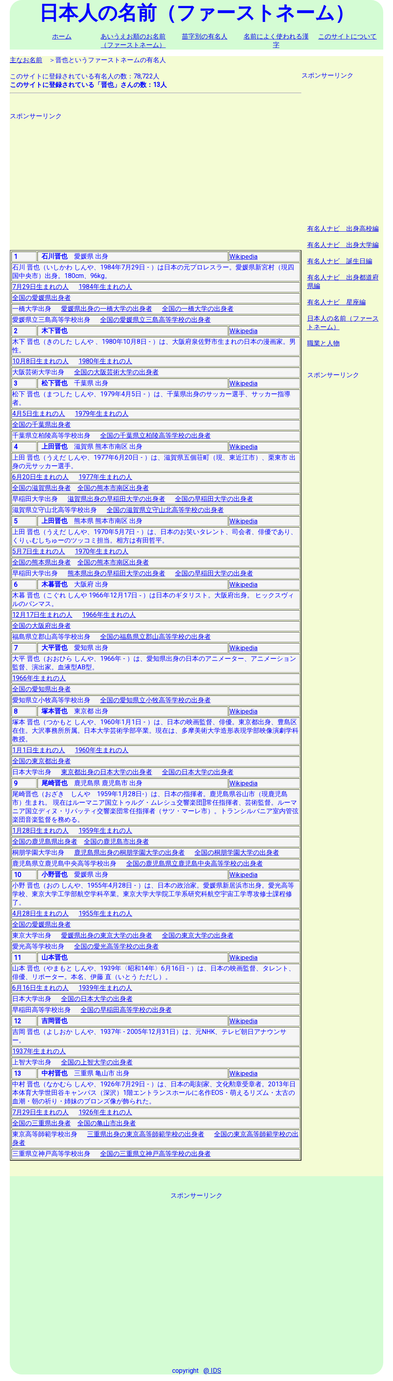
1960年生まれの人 (102, 750)
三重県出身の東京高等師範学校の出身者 (145, 1134)
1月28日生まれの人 (40, 830)
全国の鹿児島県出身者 (44, 841)
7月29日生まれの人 (40, 287)
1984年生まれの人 (105, 287)
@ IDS (212, 1370)
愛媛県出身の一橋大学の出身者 (106, 309)
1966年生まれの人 (109, 615)
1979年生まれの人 (102, 413)
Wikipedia (243, 257)
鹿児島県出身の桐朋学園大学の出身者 (129, 852)
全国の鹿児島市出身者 (116, 841)
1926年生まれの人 (105, 1112)
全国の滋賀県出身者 (41, 488)
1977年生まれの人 (105, 477)
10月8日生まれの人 (40, 361)
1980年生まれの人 (105, 361)
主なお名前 (26, 60)
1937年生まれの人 (39, 1051)
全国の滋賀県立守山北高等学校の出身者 (165, 510)
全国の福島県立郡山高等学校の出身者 (155, 637)
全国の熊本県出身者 (41, 562)
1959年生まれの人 (105, 830)
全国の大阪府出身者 (41, 626)
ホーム (62, 36)
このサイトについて (347, 36)
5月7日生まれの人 (38, 551)
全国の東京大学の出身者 (198, 935)
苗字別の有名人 (204, 36)
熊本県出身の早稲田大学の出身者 (116, 573)
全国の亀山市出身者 (106, 1123)
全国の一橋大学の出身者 (198, 309)
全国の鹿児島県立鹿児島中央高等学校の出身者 (194, 863)
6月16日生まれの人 (40, 988)
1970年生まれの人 (102, 551)
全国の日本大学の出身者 (198, 772)
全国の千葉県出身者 (41, 424)
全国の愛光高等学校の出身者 (116, 946)
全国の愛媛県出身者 (41, 298)
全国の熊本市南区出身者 (113, 488)
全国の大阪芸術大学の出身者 (116, 372)
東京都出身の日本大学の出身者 (106, 772)
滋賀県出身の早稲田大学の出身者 (116, 499)
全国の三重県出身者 (41, 1123)
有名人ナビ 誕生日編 (339, 261)
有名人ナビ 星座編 (336, 302)
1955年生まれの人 (105, 913)
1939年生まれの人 (105, 988)
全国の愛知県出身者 (41, 689)
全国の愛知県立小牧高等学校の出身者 (155, 700)
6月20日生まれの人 (40, 477)
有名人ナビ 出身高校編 (343, 228)
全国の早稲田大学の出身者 (214, 499)
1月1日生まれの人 (38, 750)
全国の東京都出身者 (41, 761)
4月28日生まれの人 (40, 913)
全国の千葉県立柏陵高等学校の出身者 (155, 435)
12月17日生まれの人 (42, 615)
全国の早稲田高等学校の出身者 (126, 1010)
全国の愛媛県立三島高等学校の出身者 (155, 320)
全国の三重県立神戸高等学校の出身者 (155, 1153)
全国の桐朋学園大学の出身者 (236, 852)
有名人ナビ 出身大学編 (343, 245)
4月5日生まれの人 (38, 413)
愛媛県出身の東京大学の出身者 (106, 935)
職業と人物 (323, 343)
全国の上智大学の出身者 (97, 1062)
